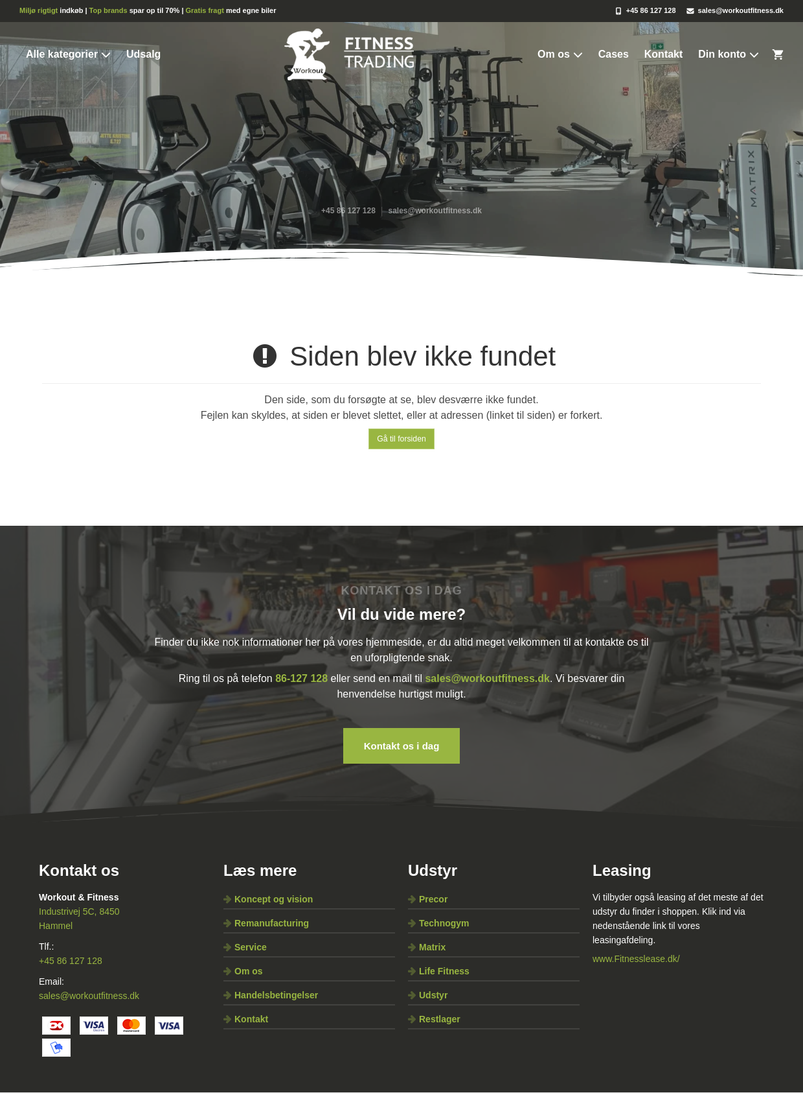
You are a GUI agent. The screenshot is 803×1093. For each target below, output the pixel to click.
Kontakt (663, 54)
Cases (613, 54)
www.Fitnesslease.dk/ (636, 959)
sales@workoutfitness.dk (89, 996)
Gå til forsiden (401, 438)
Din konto (728, 54)
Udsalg (143, 54)
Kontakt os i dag (402, 745)
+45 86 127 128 (70, 961)
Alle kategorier (68, 54)
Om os (560, 54)
